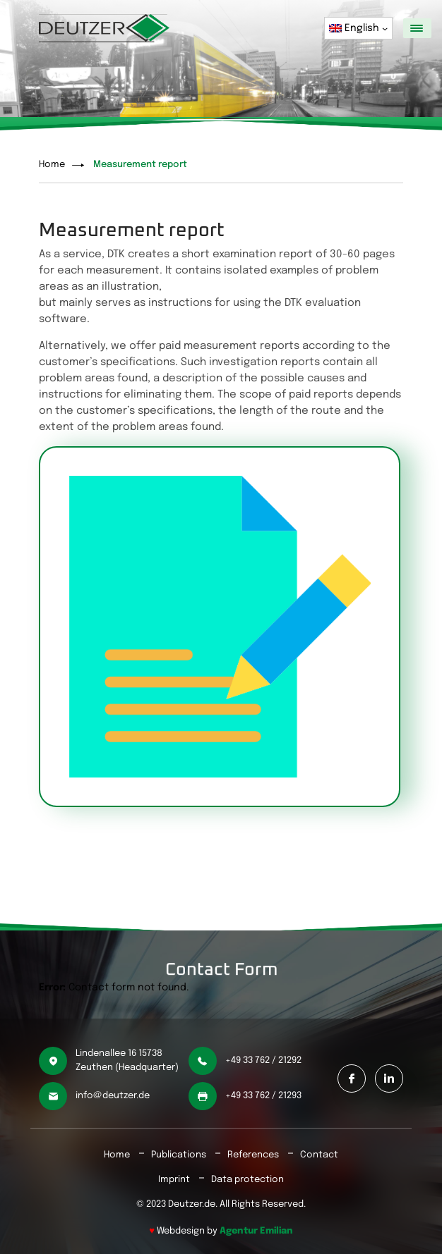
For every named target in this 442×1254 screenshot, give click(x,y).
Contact (319, 1155)
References (253, 1155)
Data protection (247, 1179)
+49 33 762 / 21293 (263, 1095)
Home (52, 164)
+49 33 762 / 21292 (263, 1060)
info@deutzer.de (113, 1095)
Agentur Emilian (256, 1231)
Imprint (174, 1179)
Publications (178, 1155)
